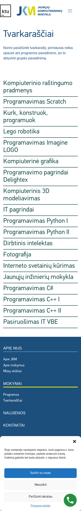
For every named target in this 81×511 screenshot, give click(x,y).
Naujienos (14, 413)
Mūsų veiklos (12, 371)
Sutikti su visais (40, 473)
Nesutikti (41, 485)
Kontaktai (14, 425)
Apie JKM (10, 359)
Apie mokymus (13, 365)
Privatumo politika (40, 506)
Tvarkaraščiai (12, 400)
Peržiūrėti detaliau (40, 496)
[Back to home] (31, 11)
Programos (11, 395)
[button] (74, 441)
